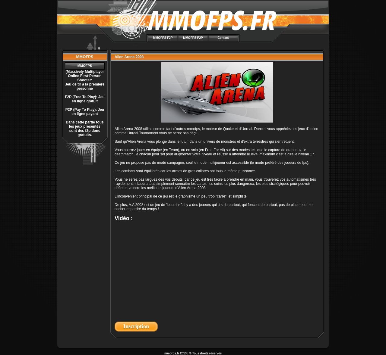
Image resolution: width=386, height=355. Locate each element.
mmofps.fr (171, 353)
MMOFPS (85, 65)
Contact (223, 37)
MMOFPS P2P (193, 37)
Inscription (136, 326)
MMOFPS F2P (162, 37)
